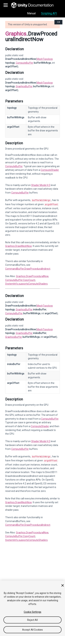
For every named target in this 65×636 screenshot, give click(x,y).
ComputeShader (50, 170)
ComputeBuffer (24, 62)
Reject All (32, 620)
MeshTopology (45, 59)
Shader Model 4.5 (40, 185)
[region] (32, 608)
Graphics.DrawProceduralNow (32, 275)
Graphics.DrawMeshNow (18, 245)
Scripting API (49, 13)
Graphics (15, 33)
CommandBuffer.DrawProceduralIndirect (27, 268)
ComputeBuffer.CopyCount (20, 279)
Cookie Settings (32, 612)
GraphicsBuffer (24, 86)
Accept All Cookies (32, 629)
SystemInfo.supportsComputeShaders (26, 283)
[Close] (62, 585)
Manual (31, 13)
